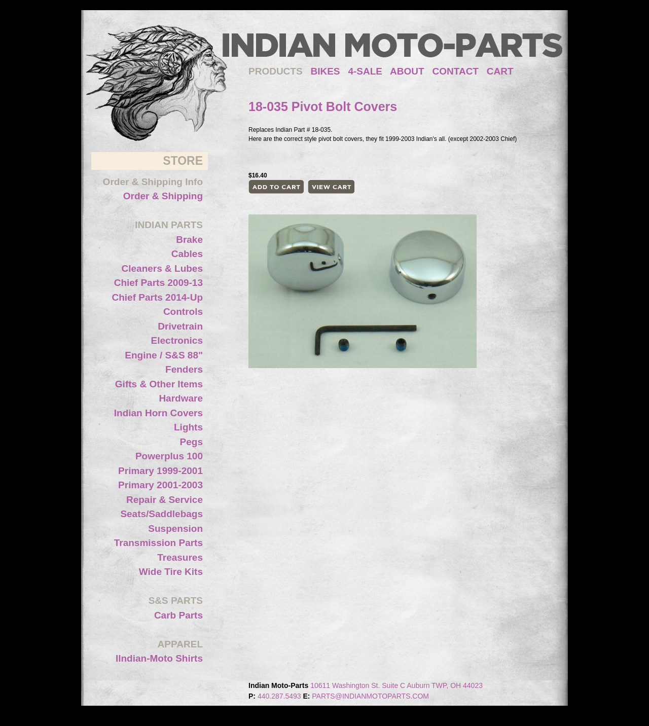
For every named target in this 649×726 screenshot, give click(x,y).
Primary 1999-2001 (160, 470)
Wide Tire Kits (171, 571)
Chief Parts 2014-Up (157, 297)
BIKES (329, 71)
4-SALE (365, 71)
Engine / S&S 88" (164, 355)
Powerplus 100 (169, 456)
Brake (189, 239)
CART (500, 71)
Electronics (177, 340)
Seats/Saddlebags (161, 514)
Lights (188, 427)
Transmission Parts (158, 542)
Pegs (191, 442)
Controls (183, 311)
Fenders (184, 369)
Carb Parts (178, 615)
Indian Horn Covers (158, 413)
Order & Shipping (163, 196)
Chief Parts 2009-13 (158, 282)
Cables (187, 253)
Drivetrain (180, 326)
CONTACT (455, 71)
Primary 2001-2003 (160, 485)
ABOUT (407, 71)
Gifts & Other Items (159, 384)
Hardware (181, 398)
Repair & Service (164, 499)
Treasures (180, 557)
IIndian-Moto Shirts (159, 658)
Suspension (175, 528)
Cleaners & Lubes (162, 268)
